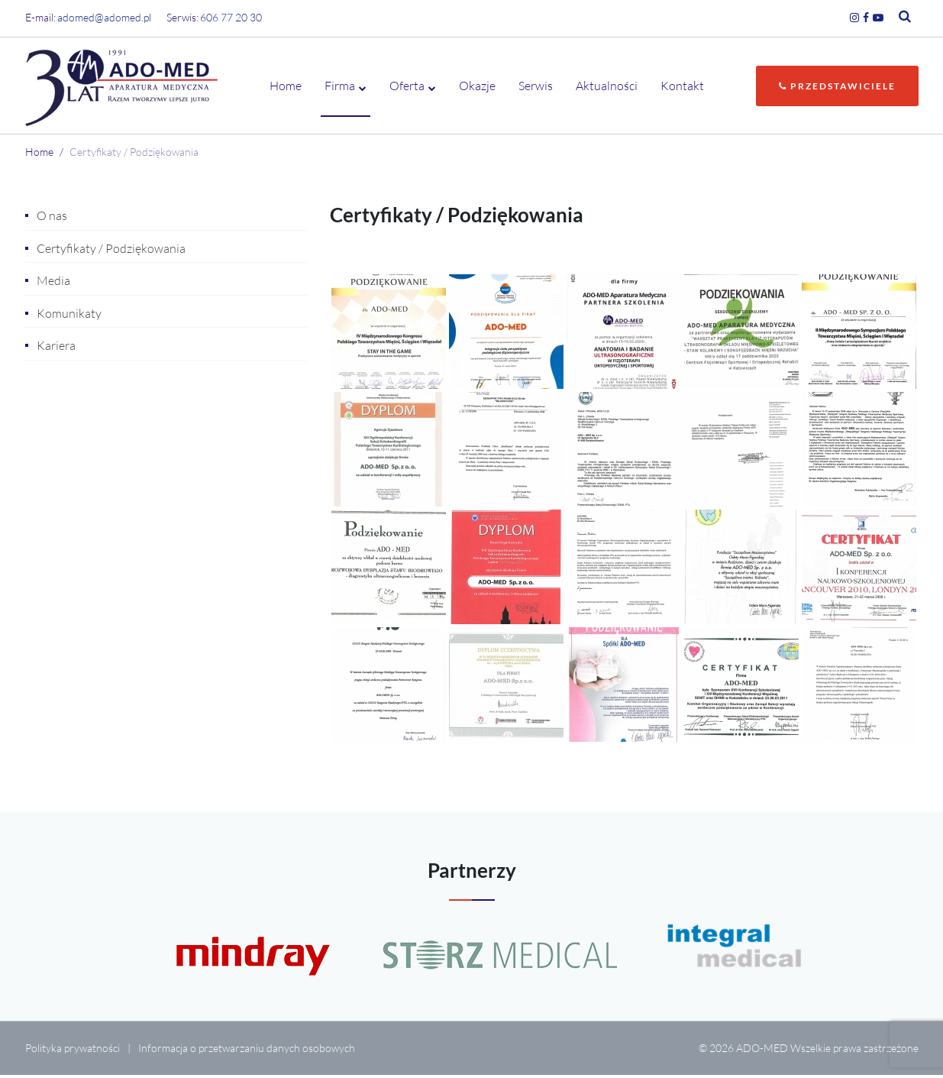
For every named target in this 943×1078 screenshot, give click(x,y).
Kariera (56, 348)
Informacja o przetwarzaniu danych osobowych (246, 1050)
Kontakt (682, 87)
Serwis (535, 87)
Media (53, 283)
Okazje (477, 87)
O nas (52, 218)
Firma (340, 87)
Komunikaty (69, 316)
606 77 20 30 (231, 17)
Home (286, 87)
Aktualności (607, 87)
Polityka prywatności (72, 1050)
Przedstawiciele (837, 87)
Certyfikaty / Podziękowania (111, 251)
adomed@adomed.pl (104, 17)
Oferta (407, 87)
